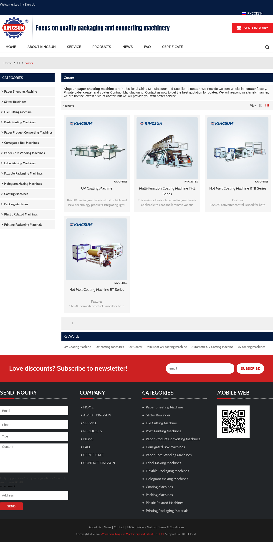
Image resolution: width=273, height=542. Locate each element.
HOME (11, 47)
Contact (119, 527)
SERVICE (74, 47)
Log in (18, 5)
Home (7, 63)
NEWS (127, 47)
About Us (95, 527)
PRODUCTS (101, 47)
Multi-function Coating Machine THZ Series (167, 191)
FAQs (130, 527)
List (260, 106)
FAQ (147, 47)
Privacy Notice (146, 527)
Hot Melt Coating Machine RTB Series (237, 188)
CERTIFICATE (172, 47)
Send (11, 506)
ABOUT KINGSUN (42, 47)
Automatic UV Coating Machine (212, 347)
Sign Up (30, 5)
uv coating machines (251, 347)
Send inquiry (256, 28)
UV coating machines (110, 347)
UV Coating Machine (96, 188)
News (107, 527)
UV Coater (135, 347)
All (18, 63)
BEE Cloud (189, 534)
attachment (7, 486)
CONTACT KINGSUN (99, 463)
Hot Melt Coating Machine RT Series (96, 289)
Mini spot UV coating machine (167, 347)
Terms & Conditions (171, 527)
